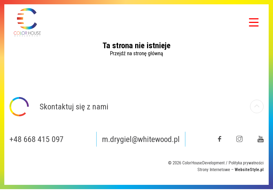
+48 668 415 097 (36, 139)
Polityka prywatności (246, 162)
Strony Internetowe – (230, 169)
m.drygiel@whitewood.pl (141, 139)
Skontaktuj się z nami (74, 106)
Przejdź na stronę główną (136, 53)
